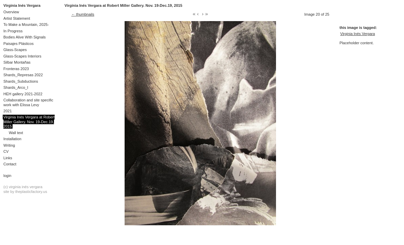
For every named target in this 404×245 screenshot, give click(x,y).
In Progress (13, 31)
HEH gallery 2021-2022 (22, 94)
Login (7, 176)
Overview (11, 12)
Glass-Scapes (15, 50)
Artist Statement (16, 18)
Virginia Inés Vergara (21, 5)
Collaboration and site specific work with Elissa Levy (28, 102)
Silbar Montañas (17, 62)
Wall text (16, 133)
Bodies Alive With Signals (24, 37)
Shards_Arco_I (15, 87)
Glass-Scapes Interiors (22, 56)
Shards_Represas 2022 (23, 75)
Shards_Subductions (20, 81)
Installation (12, 139)
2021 (7, 111)
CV (5, 151)
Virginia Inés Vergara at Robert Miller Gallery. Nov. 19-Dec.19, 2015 (29, 121)
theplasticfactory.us (31, 192)
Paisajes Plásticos (18, 44)
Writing (9, 145)
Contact (9, 164)
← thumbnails (82, 14)
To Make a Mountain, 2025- (26, 24)
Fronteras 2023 (16, 69)
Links (7, 158)
